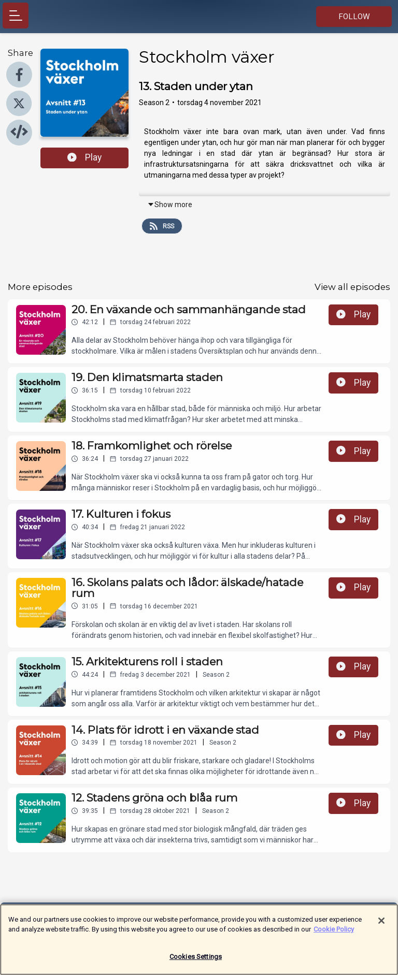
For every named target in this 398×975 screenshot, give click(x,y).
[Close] (381, 926)
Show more (169, 204)
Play (84, 157)
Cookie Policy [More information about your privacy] (334, 935)
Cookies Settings (195, 962)
